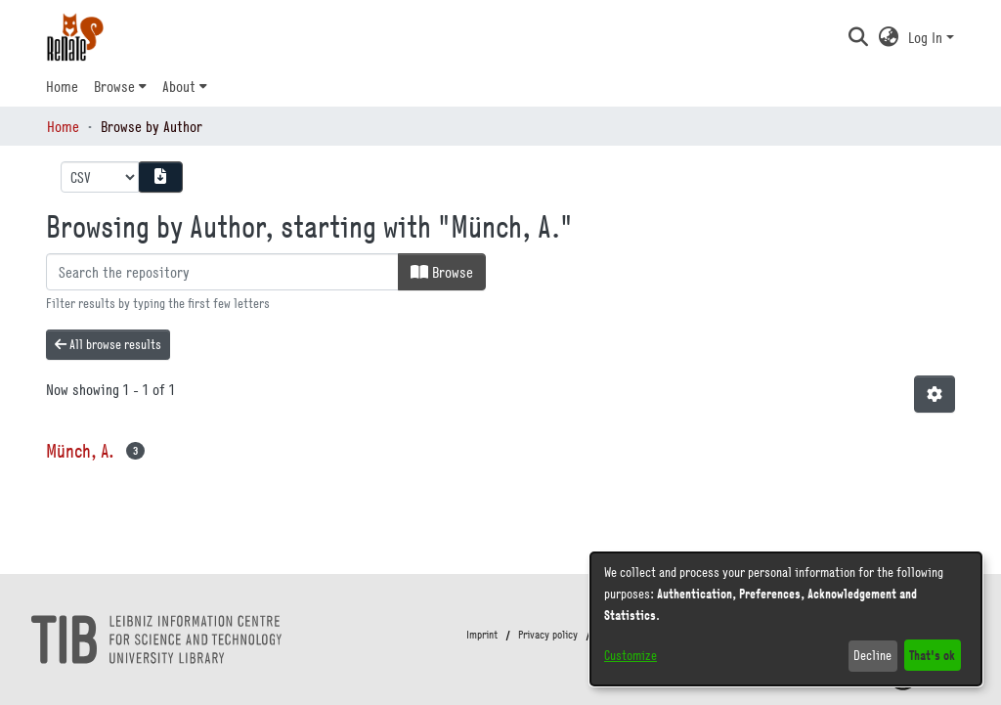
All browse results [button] (108, 344)
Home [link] (63, 126)
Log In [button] (927, 37)
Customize (630, 655)
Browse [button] (114, 86)
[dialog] (785, 618)
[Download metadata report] (160, 177)
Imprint (482, 634)
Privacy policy (548, 634)
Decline (872, 655)
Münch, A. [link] (80, 450)
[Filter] (222, 271)
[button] (858, 37)
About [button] (179, 86)
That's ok (932, 654)
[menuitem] (120, 86)
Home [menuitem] (62, 86)
